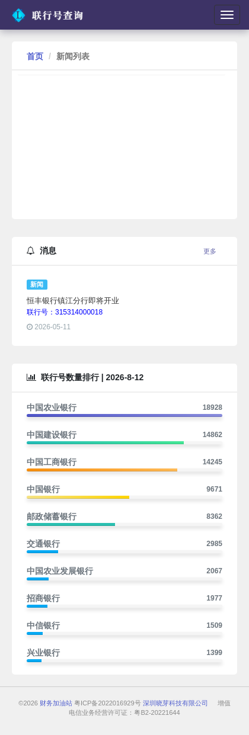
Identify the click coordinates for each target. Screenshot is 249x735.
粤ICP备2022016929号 (107, 703)
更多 (209, 251)
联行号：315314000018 (65, 312)
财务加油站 (56, 703)
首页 (35, 56)
